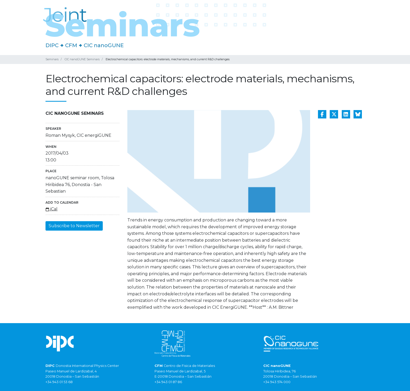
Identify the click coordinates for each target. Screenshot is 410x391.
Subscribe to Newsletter (74, 225)
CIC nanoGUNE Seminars (82, 59)
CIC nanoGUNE (104, 45)
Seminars (52, 59)
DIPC (52, 45)
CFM (71, 45)
